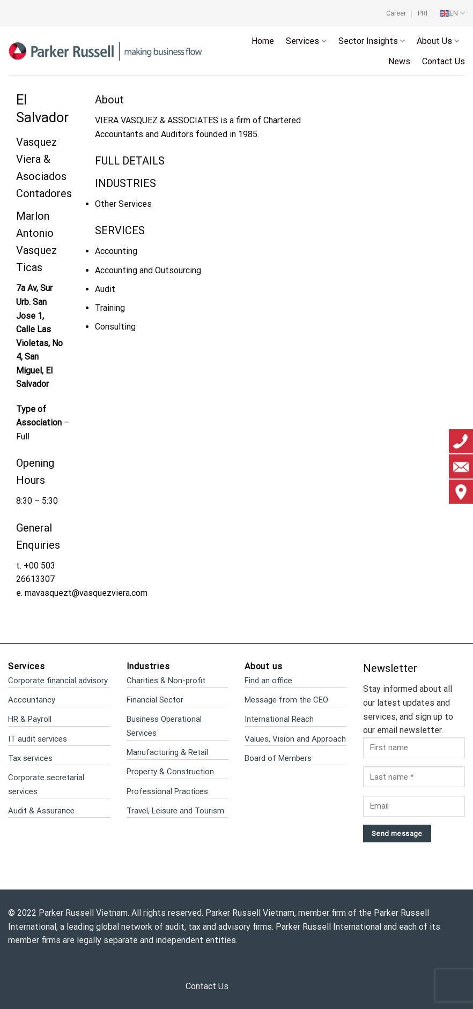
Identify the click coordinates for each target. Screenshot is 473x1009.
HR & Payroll (29, 719)
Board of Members (278, 758)
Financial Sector (155, 700)
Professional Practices (167, 791)
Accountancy (31, 700)
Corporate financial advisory (58, 680)
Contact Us (443, 61)
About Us (438, 41)
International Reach (279, 719)
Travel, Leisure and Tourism (175, 811)
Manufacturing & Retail (167, 752)
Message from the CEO (286, 700)
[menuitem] (452, 13)
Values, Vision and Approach (295, 739)
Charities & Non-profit (166, 680)
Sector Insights (371, 41)
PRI (422, 13)
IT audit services (37, 739)
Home (263, 41)
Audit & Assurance (41, 811)
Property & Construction (170, 771)
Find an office (268, 680)
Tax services (30, 758)
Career (396, 13)
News (399, 61)
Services (306, 41)
